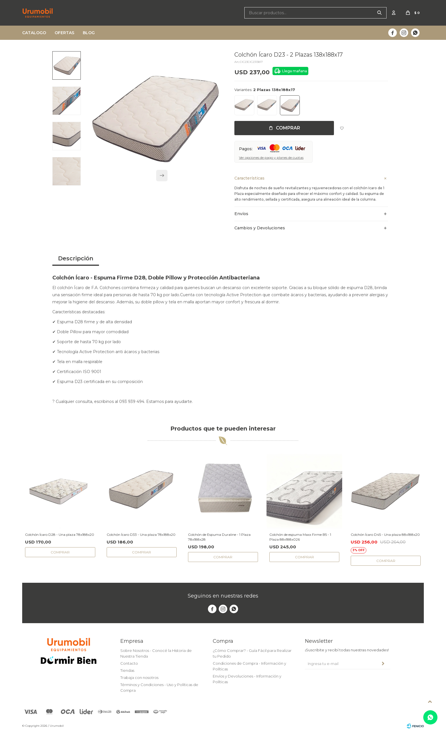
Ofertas (64, 32)
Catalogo (34, 32)
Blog (89, 32)
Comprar (288, 128)
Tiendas (127, 670)
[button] (162, 178)
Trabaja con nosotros (139, 677)
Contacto (129, 663)
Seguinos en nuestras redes (223, 596)
